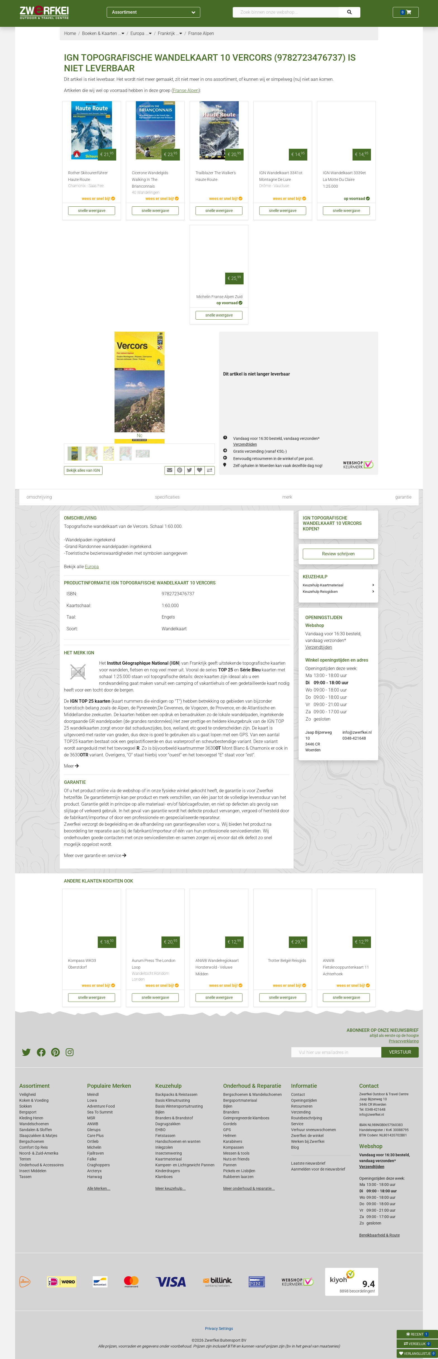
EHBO (160, 1129)
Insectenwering (168, 1153)
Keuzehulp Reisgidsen (320, 591)
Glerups (94, 1129)
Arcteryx (94, 1171)
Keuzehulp (168, 1085)
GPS (227, 1129)
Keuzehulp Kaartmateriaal (323, 585)
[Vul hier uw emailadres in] (336, 1052)
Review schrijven (338, 553)
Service (297, 1124)
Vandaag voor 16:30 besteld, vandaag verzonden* (333, 640)
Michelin (94, 1147)
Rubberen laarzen (238, 1176)
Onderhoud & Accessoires (41, 1165)
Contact (298, 1094)
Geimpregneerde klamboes (246, 1118)
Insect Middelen (32, 1171)
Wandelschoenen (34, 1124)
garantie (403, 497)
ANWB (92, 1124)
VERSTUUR (400, 1052)
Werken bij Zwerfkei (307, 1141)
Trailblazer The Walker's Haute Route (216, 176)
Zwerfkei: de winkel (307, 1135)
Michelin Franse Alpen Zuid (219, 296)
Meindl (93, 1094)
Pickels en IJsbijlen (239, 1171)
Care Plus (95, 1135)
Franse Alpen (186, 90)
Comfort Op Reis (33, 1147)
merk (287, 497)
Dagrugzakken (167, 1124)
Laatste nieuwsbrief (308, 1163)
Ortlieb (93, 1141)
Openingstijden (304, 1100)
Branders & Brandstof (174, 1118)
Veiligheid (27, 1094)
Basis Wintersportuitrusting (179, 1106)
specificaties (167, 497)
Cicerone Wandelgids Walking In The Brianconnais (155, 183)
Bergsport (28, 1112)
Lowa (92, 1100)
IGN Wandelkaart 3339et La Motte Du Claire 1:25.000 (344, 180)
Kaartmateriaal (168, 1159)
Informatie (304, 1085)
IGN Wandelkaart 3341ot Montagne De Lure (282, 180)
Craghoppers (98, 1165)
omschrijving (39, 497)
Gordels (230, 1124)
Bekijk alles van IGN (83, 470)
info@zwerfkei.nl (357, 732)
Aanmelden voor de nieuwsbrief (318, 1169)
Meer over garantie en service (95, 855)
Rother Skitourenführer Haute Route (91, 180)
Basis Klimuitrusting (172, 1100)
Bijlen (160, 1112)
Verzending (301, 1112)
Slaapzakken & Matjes (38, 1135)
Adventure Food (101, 1106)
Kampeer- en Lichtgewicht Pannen (185, 1165)
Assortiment (153, 12)
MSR (91, 1118)
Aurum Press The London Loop (155, 970)
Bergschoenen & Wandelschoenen (252, 1094)
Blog (295, 1147)
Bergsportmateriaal (240, 1100)
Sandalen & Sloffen (35, 1129)
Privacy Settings (219, 1328)
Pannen (230, 1165)
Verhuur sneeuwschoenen (313, 1129)
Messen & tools (236, 1153)
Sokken (25, 1106)
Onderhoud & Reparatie (252, 1085)
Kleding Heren (31, 1118)
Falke (91, 1159)
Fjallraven (95, 1153)
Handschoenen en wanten (178, 1141)
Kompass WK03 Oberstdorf (82, 964)
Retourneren (302, 1106)
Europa (92, 566)
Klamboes (164, 1176)
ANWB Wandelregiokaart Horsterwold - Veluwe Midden (217, 967)
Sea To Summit (100, 1112)
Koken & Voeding (34, 1100)
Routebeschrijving (306, 1118)
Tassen (25, 1176)
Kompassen (233, 1147)
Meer (71, 766)
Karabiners (232, 1141)
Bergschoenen (31, 1141)
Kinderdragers (167, 1171)
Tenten (25, 1159)
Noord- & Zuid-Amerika (38, 1153)
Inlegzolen (164, 1147)
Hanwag (94, 1176)
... (121, 33)
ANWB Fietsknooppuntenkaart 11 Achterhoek (346, 967)
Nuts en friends (236, 1159)
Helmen (229, 1135)
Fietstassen (165, 1135)
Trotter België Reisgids (287, 960)
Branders (231, 1112)
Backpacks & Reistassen (176, 1094)
